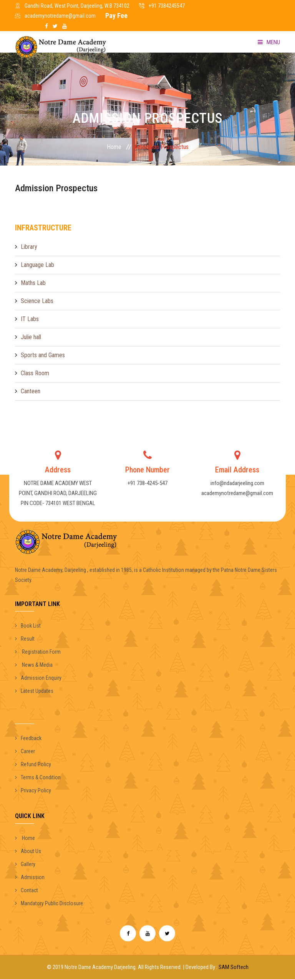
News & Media (34, 665)
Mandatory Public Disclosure (49, 903)
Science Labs (37, 301)
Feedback (28, 738)
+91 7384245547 (167, 6)
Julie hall (31, 337)
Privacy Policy (33, 790)
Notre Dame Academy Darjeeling (100, 967)
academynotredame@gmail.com (60, 16)
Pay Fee (116, 16)
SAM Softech (234, 967)
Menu (269, 42)
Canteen (30, 391)
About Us (28, 851)
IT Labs (30, 319)
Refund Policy (33, 764)
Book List (28, 626)
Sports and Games (43, 355)
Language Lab (37, 264)
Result (25, 639)
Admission (30, 877)
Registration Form (38, 652)
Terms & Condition (38, 777)
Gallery (25, 864)
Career (25, 751)
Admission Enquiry (38, 678)
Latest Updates (34, 691)
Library (29, 246)
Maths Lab (33, 283)
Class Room (35, 373)
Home (114, 147)
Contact (26, 890)
